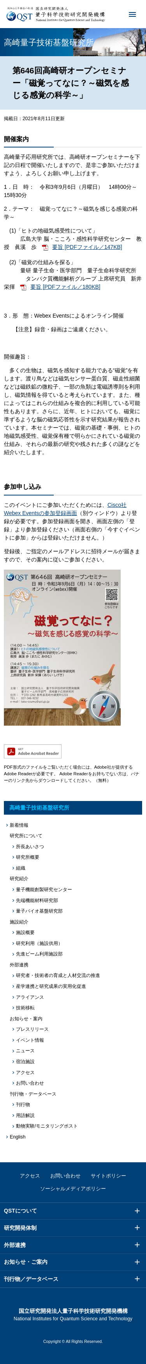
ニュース (25, 1050)
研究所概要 (27, 857)
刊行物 (23, 1104)
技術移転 (25, 1008)
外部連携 (15, 1245)
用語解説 (25, 1115)
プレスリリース (32, 1029)
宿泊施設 (25, 1061)
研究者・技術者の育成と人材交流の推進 (58, 975)
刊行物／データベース (31, 1279)
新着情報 (19, 825)
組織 (20, 868)
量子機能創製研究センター (44, 889)
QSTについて (20, 1211)
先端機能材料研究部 (37, 900)
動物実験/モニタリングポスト (47, 1126)
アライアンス (30, 997)
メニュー (127, 14)
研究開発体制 (20, 1228)
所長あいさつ (30, 846)
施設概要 (25, 932)
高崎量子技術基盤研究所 (39, 808)
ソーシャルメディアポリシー (73, 1189)
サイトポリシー (108, 1176)
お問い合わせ (30, 1083)
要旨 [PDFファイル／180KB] (65, 287)
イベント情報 (30, 1040)
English (17, 1137)
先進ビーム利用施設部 (39, 954)
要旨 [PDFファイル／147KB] (87, 247)
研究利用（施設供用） (39, 943)
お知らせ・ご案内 (25, 1262)
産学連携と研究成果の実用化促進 (51, 986)
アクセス (25, 1072)
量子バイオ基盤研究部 (39, 911)
